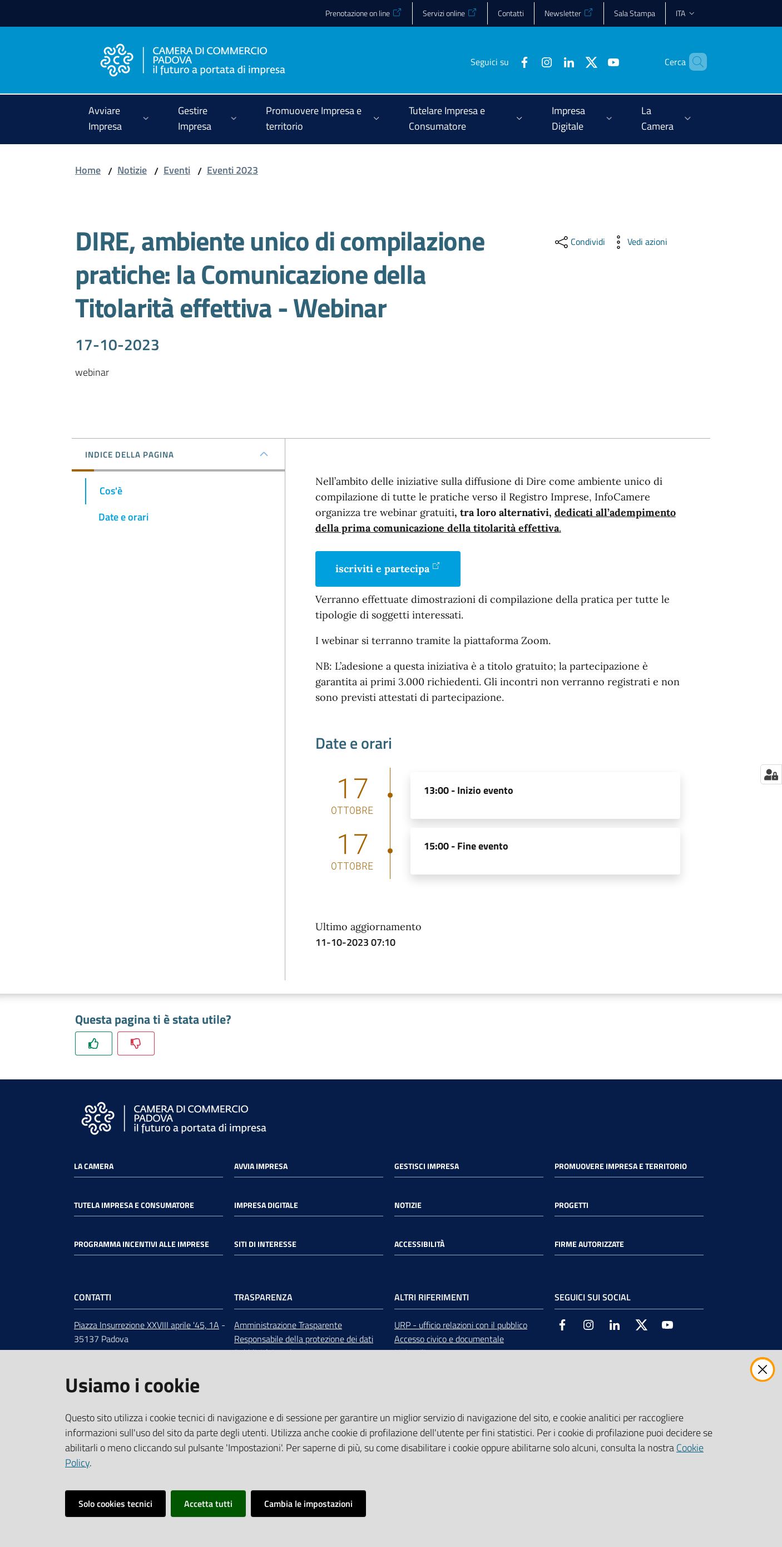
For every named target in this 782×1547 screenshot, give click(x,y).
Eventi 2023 (232, 170)
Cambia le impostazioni (308, 1503)
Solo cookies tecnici (115, 1503)
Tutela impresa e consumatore (134, 1205)
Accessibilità (419, 1244)
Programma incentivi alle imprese (141, 1244)
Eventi (177, 170)
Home (88, 170)
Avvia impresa (261, 1166)
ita (686, 13)
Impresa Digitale (266, 1205)
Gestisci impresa (426, 1166)
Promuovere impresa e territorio (621, 1166)
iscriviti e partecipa (388, 568)
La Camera (93, 1166)
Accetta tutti (208, 1503)
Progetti (571, 1205)
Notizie (132, 170)
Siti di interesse (265, 1244)
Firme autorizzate (589, 1244)
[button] (693, 61)
